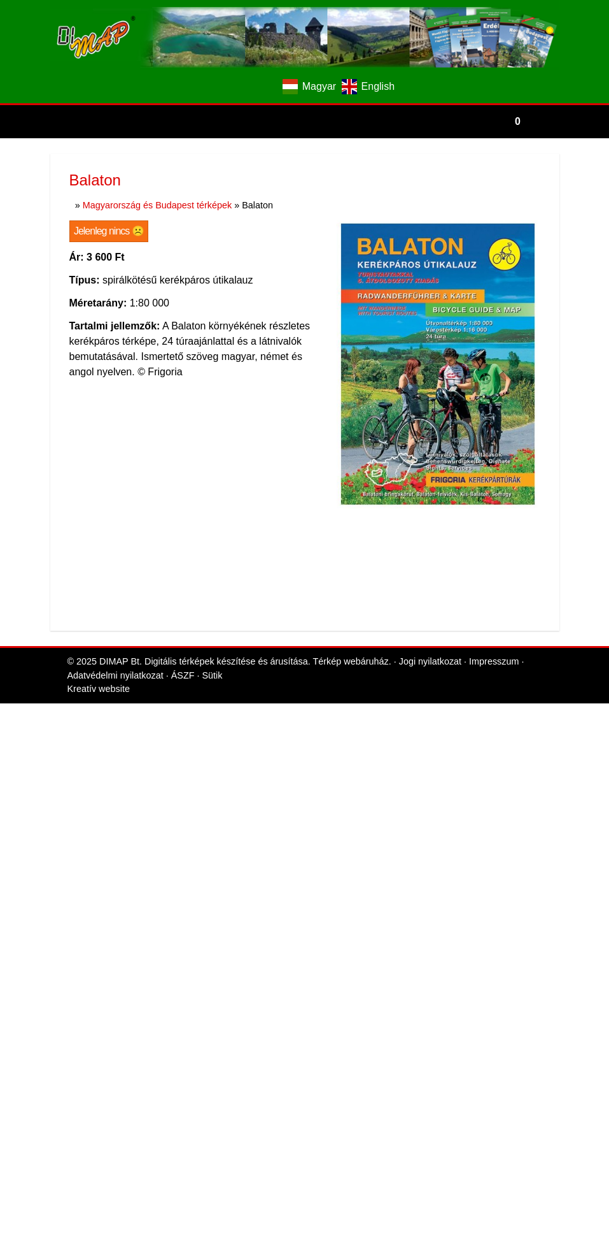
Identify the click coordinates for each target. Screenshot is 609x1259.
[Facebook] (223, 87)
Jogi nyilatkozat (430, 215)
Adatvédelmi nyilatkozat (115, 229)
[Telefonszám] (268, 87)
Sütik (212, 229)
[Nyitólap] (304, 35)
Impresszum (494, 215)
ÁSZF (183, 229)
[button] (546, 121)
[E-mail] (246, 87)
